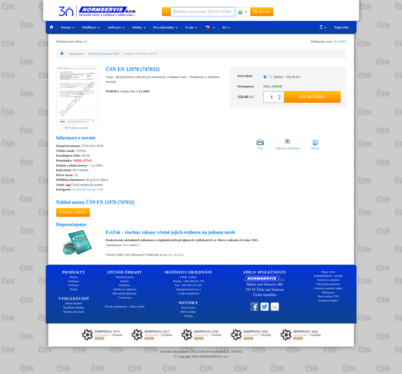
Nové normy (188, 307)
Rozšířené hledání (73, 307)
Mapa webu (328, 271)
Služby (138, 27)
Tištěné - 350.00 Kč (284, 77)
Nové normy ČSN (328, 296)
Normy (67, 27)
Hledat (262, 11)
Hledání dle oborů (73, 311)
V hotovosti (124, 297)
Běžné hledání (74, 303)
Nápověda (341, 27)
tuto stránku (176, 255)
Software (116, 27)
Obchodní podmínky (328, 284)
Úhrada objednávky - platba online (125, 306)
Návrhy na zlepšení (328, 279)
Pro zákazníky (165, 27)
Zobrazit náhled (73, 212)
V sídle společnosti (188, 293)
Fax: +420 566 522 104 (188, 285)
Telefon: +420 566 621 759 (188, 281)
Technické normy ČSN (103, 54)
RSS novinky (188, 311)
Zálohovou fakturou (124, 289)
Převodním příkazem (125, 293)
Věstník (188, 315)
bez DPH (340, 41)
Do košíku (312, 96)
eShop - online (188, 276)
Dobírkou (124, 285)
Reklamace (328, 292)
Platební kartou (124, 276)
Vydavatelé (76, 54)
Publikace (91, 27)
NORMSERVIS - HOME (328, 275)
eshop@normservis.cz (188, 289)
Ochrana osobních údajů (328, 288)
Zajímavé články (328, 300)
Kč (226, 27)
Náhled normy (77, 128)
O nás (191, 27)
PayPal (125, 281)
